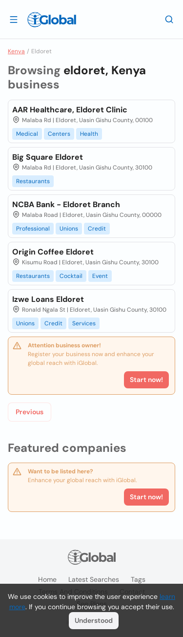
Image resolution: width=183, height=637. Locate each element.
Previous (29, 411)
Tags (138, 579)
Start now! (146, 496)
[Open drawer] (13, 19)
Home (47, 579)
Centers (59, 134)
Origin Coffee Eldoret (53, 252)
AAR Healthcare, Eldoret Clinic (69, 110)
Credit (97, 229)
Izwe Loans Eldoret (48, 299)
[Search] (169, 19)
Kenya (16, 51)
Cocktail (71, 276)
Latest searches (93, 579)
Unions (69, 229)
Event (100, 276)
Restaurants (33, 181)
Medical (27, 134)
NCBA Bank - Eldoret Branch (66, 204)
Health (89, 134)
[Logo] (51, 19)
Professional (33, 229)
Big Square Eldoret (47, 157)
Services (84, 323)
